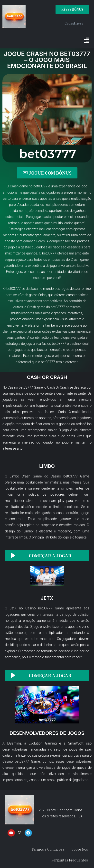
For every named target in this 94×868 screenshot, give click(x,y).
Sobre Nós (80, 849)
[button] (87, 40)
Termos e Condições (48, 849)
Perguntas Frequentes (69, 860)
